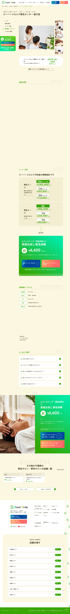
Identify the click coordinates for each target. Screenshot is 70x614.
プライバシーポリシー (6, 610)
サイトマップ (14, 610)
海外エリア (13, 594)
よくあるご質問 (8, 31)
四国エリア (13, 583)
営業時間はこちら (8, 49)
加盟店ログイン (38, 526)
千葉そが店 (29, 474)
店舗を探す (42, 2)
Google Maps (9, 480)
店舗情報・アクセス (9, 29)
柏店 (6, 474)
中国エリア (13, 577)
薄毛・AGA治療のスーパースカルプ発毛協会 (46, 610)
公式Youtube (21, 526)
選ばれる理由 (21, 2)
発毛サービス (35, 2)
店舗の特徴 (7, 23)
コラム (45, 515)
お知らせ (37, 515)
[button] (60, 23)
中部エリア (13, 566)
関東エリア (6, 11)
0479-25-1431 (7, 47)
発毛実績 (48, 2)
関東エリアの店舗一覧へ (46, 489)
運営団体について (46, 523)
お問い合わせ (55, 523)
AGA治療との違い (38, 509)
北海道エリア (13, 549)
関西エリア (13, 572)
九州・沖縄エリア (14, 589)
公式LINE (13, 526)
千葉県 (10, 11)
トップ (6, 21)
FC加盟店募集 (38, 523)
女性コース (54, 506)
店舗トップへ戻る (23, 489)
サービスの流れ (38, 512)
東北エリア (13, 555)
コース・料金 (28, 2)
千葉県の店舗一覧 (60, 469)
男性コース (46, 506)
